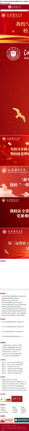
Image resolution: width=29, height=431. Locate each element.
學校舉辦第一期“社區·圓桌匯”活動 (10, 300)
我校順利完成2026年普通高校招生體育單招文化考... (14, 311)
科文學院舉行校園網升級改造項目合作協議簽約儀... (14, 308)
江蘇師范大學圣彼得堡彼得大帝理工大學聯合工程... (14, 383)
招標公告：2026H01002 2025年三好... (11, 366)
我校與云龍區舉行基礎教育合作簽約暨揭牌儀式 (13, 315)
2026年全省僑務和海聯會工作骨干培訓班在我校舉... (14, 304)
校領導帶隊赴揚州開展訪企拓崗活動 (10, 298)
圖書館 (14, 407)
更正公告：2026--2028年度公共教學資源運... (13, 362)
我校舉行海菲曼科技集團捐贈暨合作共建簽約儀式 (14, 296)
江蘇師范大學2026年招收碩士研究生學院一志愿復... (14, 390)
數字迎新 (23, 409)
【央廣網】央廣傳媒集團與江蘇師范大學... (12, 347)
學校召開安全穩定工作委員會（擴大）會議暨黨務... (14, 313)
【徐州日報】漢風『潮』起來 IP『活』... (12, 351)
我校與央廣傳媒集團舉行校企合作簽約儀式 (12, 302)
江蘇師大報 (24, 410)
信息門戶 (3, 409)
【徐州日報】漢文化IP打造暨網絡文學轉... (12, 353)
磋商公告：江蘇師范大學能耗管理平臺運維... (12, 368)
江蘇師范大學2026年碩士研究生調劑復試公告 (13, 386)
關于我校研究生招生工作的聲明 (9, 379)
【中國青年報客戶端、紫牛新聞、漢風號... (12, 345)
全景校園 (14, 409)
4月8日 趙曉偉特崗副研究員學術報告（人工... (13, 336)
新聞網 (22, 407)
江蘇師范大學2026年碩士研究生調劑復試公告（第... (14, 381)
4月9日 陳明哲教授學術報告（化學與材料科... (13, 331)
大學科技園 (3, 410)
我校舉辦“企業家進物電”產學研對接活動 (11, 306)
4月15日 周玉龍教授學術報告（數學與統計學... (13, 326)
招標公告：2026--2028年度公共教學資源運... (13, 364)
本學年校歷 (15, 410)
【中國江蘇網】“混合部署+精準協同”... (11, 355)
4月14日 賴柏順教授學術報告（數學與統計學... (13, 321)
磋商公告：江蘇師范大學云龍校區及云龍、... (12, 373)
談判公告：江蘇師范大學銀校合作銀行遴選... (12, 370)
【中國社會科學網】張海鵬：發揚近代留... (12, 349)
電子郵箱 (14, 412)
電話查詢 (23, 412)
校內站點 (3, 407)
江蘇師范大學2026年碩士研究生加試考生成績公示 (14, 388)
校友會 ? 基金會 (4, 412)
